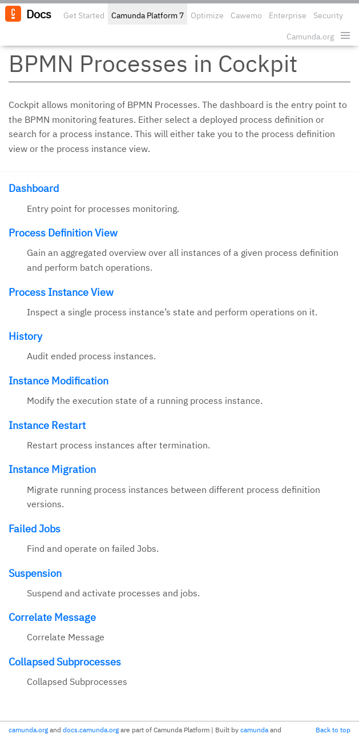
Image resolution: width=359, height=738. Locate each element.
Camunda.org (310, 36)
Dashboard (34, 188)
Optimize (207, 15)
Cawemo (246, 15)
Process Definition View (63, 232)
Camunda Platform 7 (147, 15)
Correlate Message (52, 617)
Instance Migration (52, 469)
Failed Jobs (34, 528)
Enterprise (287, 15)
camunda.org (28, 729)
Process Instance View (61, 292)
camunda (254, 729)
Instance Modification (58, 380)
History (25, 336)
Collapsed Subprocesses (65, 661)
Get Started (83, 15)
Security (328, 15)
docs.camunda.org (91, 729)
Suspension (35, 573)
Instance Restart (47, 425)
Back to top (333, 729)
